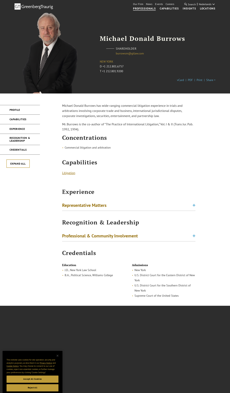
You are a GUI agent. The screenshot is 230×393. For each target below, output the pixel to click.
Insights (189, 8)
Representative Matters (84, 206)
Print (199, 80)
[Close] (57, 359)
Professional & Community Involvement (100, 236)
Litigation (68, 173)
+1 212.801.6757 (113, 66)
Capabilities (169, 8)
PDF (190, 80)
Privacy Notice (46, 366)
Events (159, 4)
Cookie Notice (13, 369)
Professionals (144, 8)
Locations (207, 8)
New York (106, 61)
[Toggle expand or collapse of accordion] (193, 205)
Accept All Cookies (32, 382)
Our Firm (138, 4)
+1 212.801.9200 (112, 71)
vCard (180, 80)
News (149, 4)
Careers (170, 4)
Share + (210, 80)
